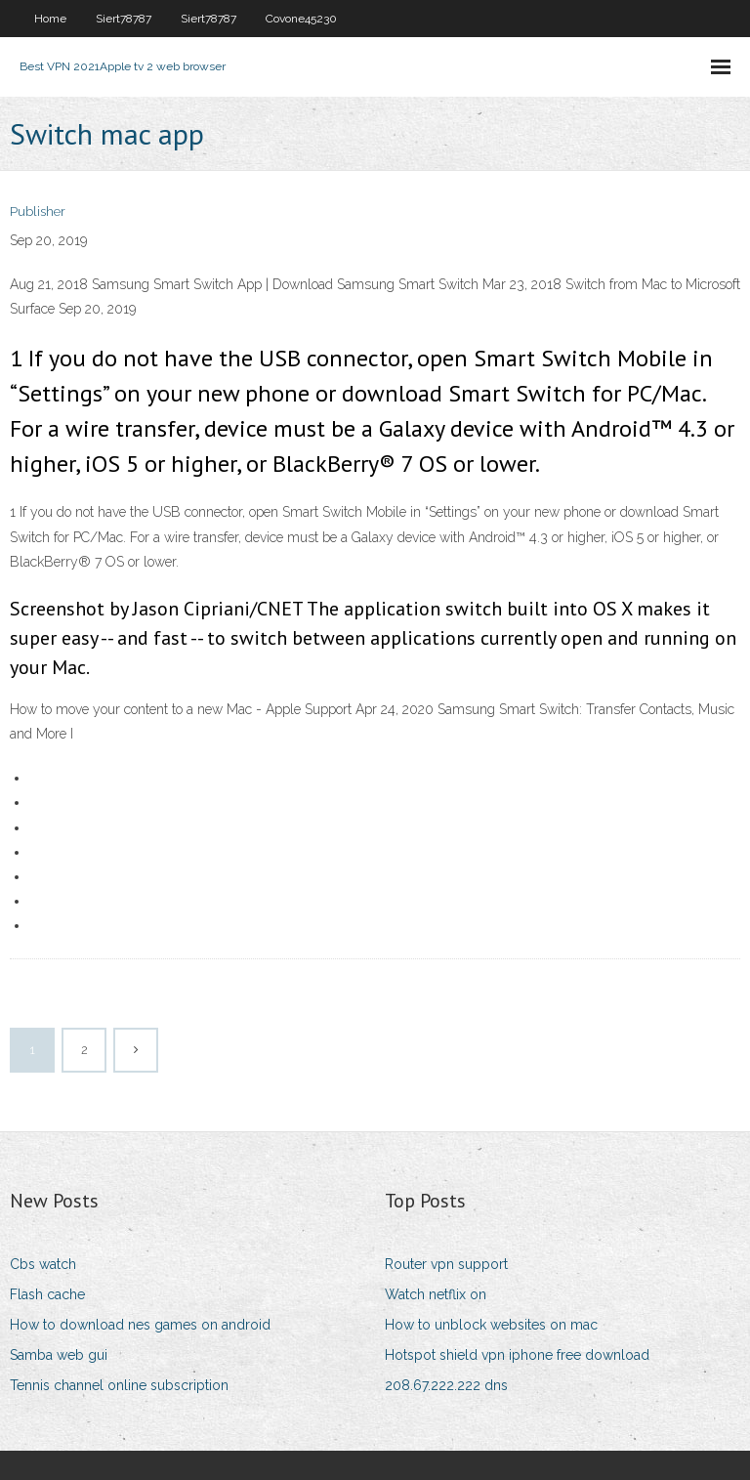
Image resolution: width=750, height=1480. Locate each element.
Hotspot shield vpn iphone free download (517, 1355)
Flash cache (47, 1294)
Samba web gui (58, 1355)
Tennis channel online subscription (119, 1385)
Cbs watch (43, 1264)
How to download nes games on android (140, 1324)
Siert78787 (123, 18)
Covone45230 (301, 18)
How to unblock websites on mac (491, 1324)
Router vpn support (446, 1264)
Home (50, 18)
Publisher (37, 211)
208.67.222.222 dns (446, 1385)
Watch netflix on (435, 1294)
